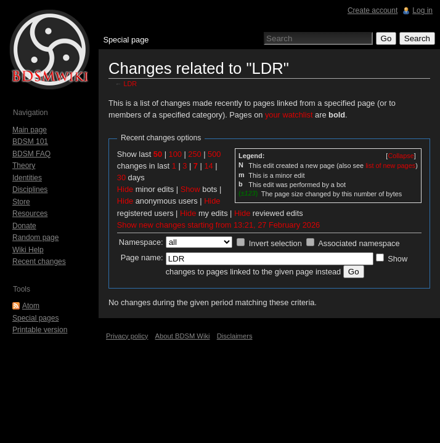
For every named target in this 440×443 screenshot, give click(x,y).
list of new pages (390, 165)
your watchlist (289, 114)
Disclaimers (235, 336)
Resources (29, 213)
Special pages (35, 318)
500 (214, 154)
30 (121, 177)
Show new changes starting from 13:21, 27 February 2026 (218, 224)
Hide (125, 189)
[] (400, 155)
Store (21, 202)
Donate (24, 226)
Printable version (39, 329)
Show (190, 189)
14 (208, 165)
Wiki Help (28, 249)
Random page (35, 237)
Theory (23, 165)
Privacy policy (127, 336)
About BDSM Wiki (182, 336)
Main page (29, 130)
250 (194, 154)
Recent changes (39, 261)
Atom (30, 305)
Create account (372, 10)
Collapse (401, 155)
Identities (27, 178)
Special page (126, 39)
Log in (422, 10)
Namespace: (141, 242)
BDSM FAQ (31, 154)
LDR (130, 83)
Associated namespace (358, 243)
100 (175, 154)
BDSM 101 (30, 141)
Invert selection (275, 243)
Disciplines (29, 189)
